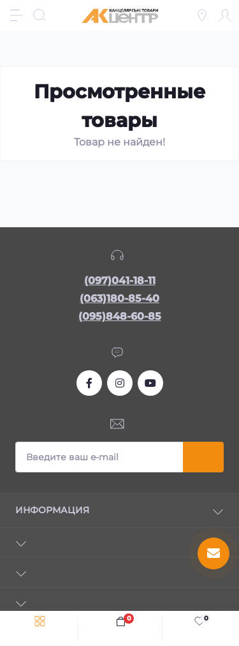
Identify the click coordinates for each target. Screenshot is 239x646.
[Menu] (16, 15)
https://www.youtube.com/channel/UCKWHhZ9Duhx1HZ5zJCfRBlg (150, 383)
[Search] (39, 15)
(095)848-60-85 (119, 316)
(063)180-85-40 (119, 298)
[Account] (225, 15)
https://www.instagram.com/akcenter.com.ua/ (119, 383)
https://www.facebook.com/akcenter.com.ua (89, 383)
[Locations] (202, 15)
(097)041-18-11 (120, 280)
